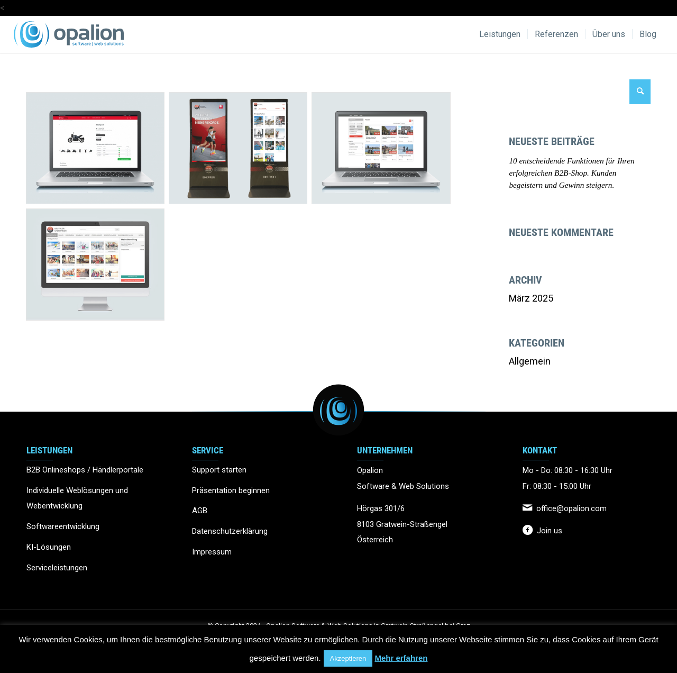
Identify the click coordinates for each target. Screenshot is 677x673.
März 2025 (531, 298)
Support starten (219, 470)
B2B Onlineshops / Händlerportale (84, 470)
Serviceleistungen (56, 567)
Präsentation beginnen (231, 490)
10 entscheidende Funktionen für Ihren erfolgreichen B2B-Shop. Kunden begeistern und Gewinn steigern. (571, 172)
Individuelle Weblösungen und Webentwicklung (77, 498)
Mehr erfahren (400, 657)
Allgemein (530, 361)
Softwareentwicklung (62, 526)
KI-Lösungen (48, 547)
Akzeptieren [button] (348, 658)
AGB (199, 510)
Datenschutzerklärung (230, 531)
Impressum (212, 552)
